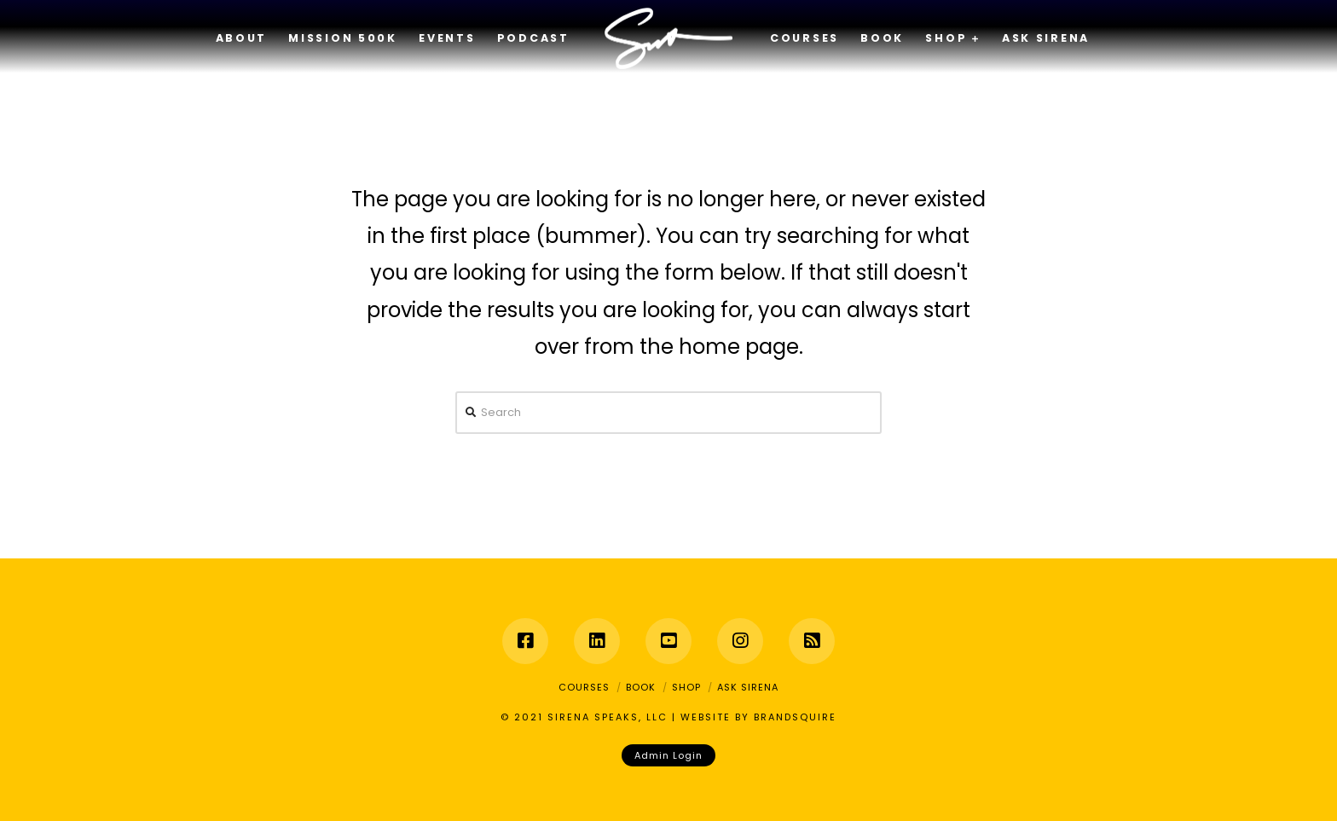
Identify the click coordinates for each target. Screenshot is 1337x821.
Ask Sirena (747, 687)
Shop (686, 687)
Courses (584, 687)
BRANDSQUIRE (795, 717)
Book (641, 687)
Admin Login (668, 755)
